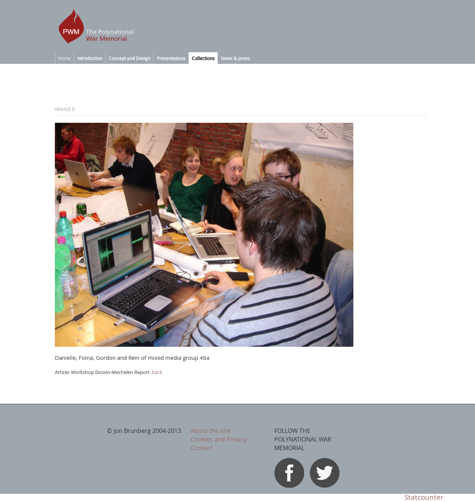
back (157, 372)
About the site (210, 431)
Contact (202, 448)
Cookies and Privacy (219, 439)
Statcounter (424, 497)
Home (64, 58)
